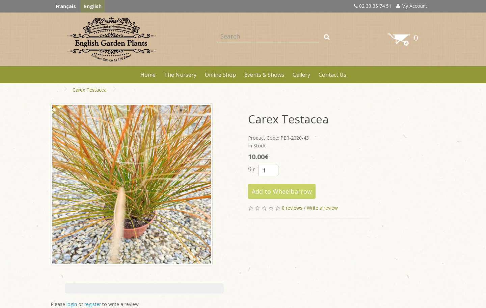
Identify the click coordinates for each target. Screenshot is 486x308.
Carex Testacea (90, 90)
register (92, 304)
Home (148, 74)
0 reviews (292, 208)
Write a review (322, 208)
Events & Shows (264, 74)
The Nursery (180, 74)
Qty (251, 168)
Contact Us (332, 74)
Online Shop (220, 74)
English (93, 6)
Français (66, 6)
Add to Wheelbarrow (282, 191)
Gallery (301, 74)
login (71, 304)
